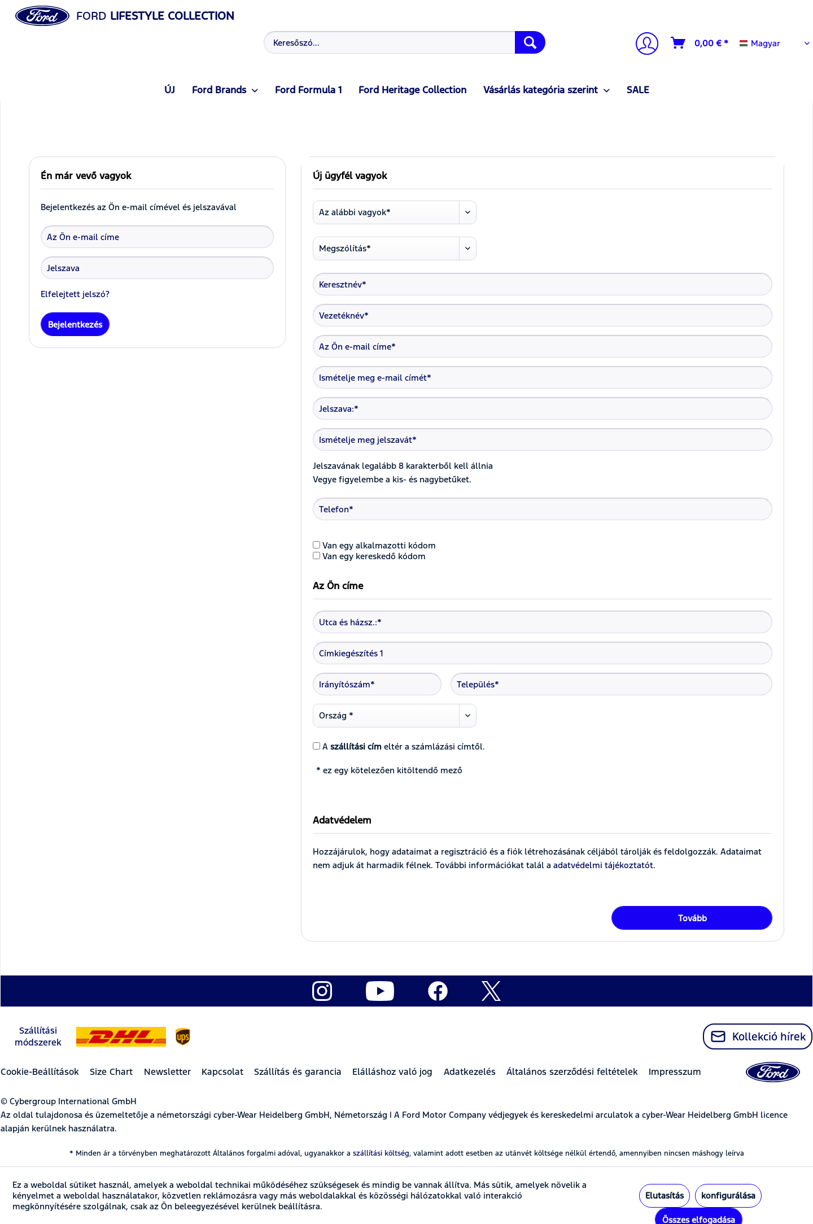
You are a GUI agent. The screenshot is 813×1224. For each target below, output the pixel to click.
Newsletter (167, 1072)
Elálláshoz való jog (392, 1072)
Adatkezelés (470, 1072)
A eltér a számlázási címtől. (403, 746)
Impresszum (675, 1072)
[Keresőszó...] (404, 42)
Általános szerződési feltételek (572, 1072)
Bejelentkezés (75, 324)
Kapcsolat (222, 1072)
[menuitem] (403, 42)
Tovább (692, 918)
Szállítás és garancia (298, 1072)
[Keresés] (530, 42)
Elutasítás (664, 1195)
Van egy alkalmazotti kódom (379, 545)
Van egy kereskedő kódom (374, 556)
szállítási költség (381, 1153)
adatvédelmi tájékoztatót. (604, 865)
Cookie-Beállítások (40, 1072)
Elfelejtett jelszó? (75, 294)
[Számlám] (642, 45)
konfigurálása (728, 1195)
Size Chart (111, 1072)
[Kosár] (700, 43)
